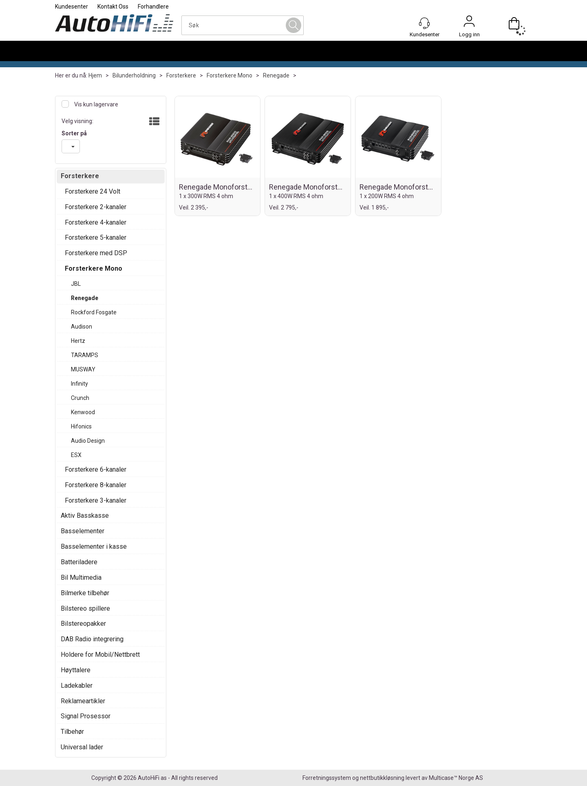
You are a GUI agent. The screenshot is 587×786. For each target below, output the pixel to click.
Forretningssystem (326, 778)
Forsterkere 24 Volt (92, 191)
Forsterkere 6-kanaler (95, 469)
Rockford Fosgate (94, 312)
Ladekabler (77, 685)
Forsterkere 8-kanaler (95, 485)
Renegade (276, 75)
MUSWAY (83, 369)
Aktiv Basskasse (85, 515)
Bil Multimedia (81, 577)
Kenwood (83, 412)
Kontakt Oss (112, 6)
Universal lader (82, 747)
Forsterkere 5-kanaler (95, 237)
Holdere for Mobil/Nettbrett (100, 654)
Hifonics (81, 426)
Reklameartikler (83, 701)
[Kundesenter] (424, 23)
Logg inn (469, 23)
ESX (76, 455)
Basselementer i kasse (94, 546)
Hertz (78, 341)
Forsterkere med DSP (96, 253)
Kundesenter (71, 6)
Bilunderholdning (134, 75)
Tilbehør (72, 731)
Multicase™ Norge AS (456, 778)
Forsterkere (181, 75)
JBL (76, 283)
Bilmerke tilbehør (85, 593)
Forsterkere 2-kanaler (95, 207)
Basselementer (82, 531)
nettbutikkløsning (382, 778)
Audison (81, 326)
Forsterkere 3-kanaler (95, 500)
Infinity (79, 383)
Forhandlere (153, 6)
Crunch (80, 398)
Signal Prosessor (85, 716)
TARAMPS (84, 355)
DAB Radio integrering (92, 639)
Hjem (95, 75)
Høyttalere (75, 670)
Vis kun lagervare (95, 104)
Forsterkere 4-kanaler (95, 222)
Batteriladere (79, 562)
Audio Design (88, 440)
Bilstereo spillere (85, 608)
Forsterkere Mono (229, 75)
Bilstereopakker (83, 623)
